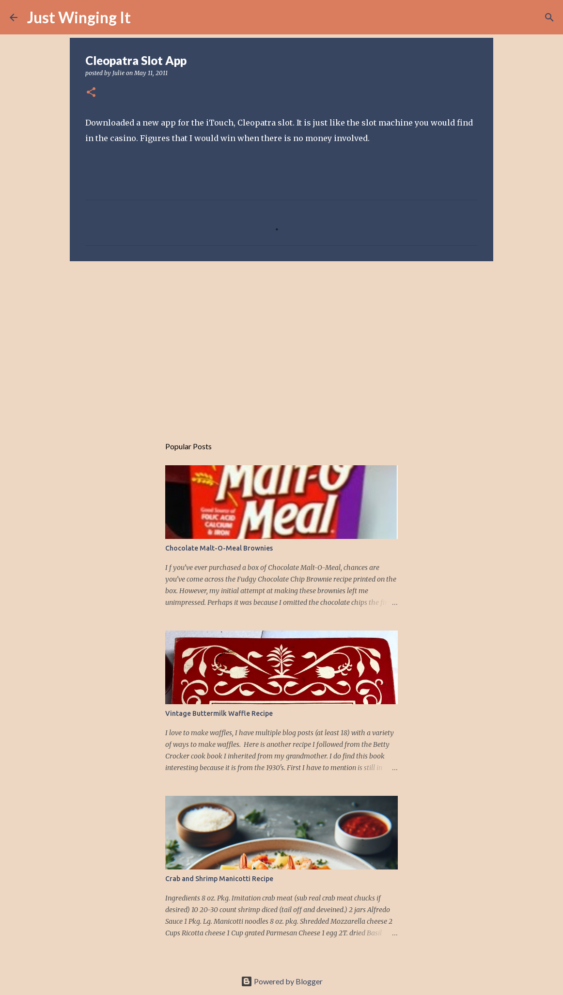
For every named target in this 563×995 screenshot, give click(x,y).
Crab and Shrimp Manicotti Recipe (219, 879)
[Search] (144, 17)
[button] (91, 92)
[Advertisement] (281, 343)
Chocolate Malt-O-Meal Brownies (219, 548)
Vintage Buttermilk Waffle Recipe (219, 713)
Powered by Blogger (282, 981)
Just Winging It (79, 17)
